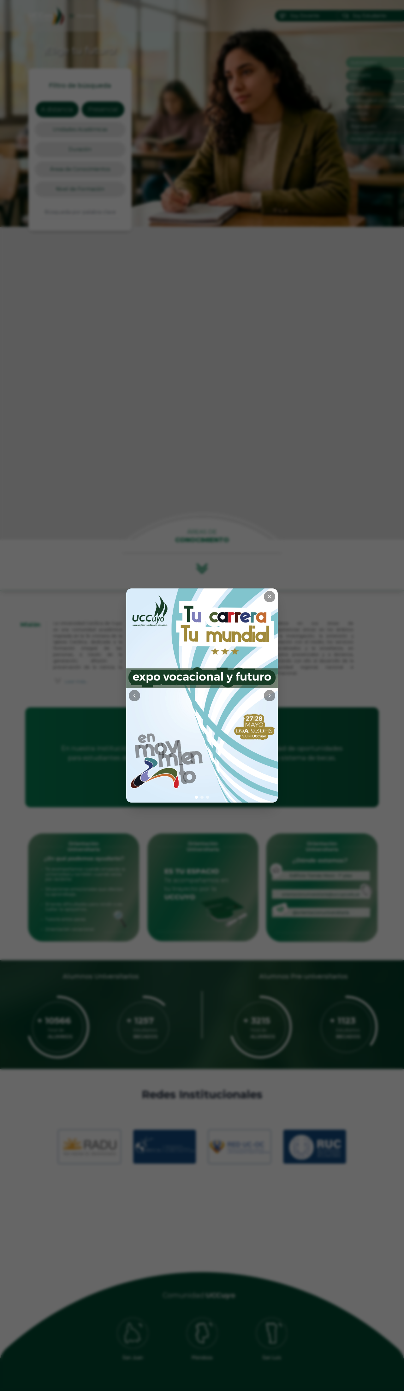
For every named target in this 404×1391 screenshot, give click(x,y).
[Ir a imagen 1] (196, 797)
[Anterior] (134, 695)
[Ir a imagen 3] (207, 797)
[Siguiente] (269, 695)
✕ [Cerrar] (269, 596)
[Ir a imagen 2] (202, 797)
